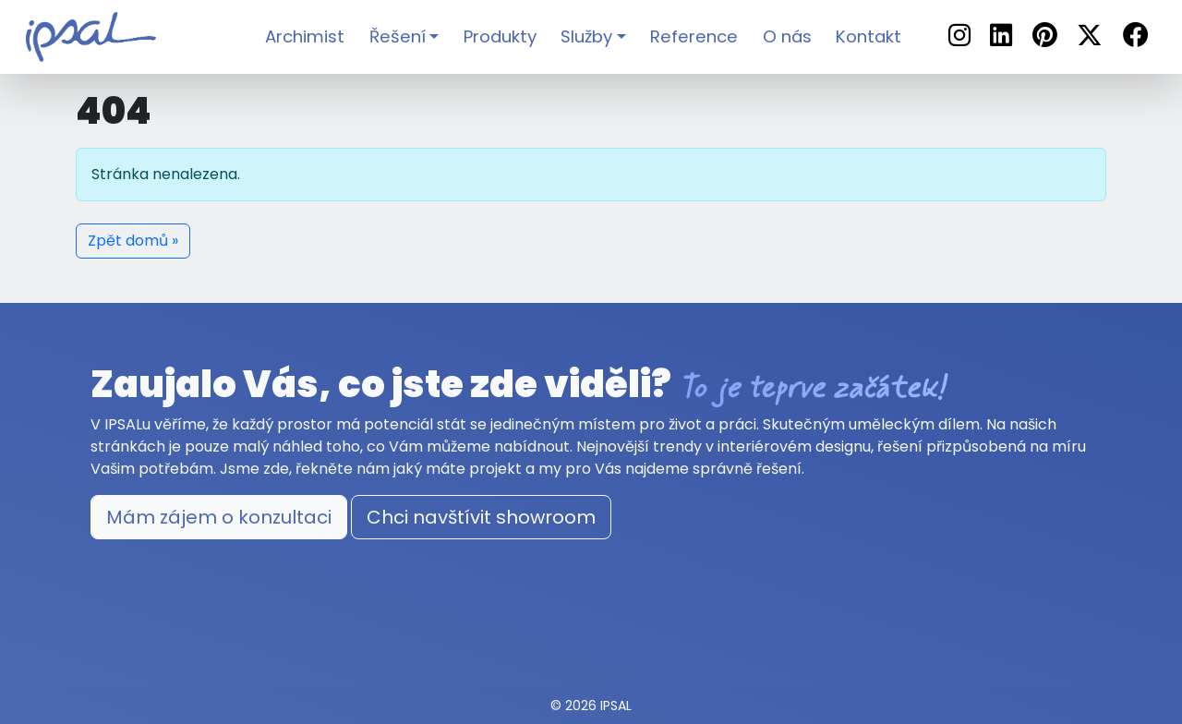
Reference (694, 36)
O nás (787, 36)
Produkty (500, 36)
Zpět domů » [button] (133, 240)
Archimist (304, 36)
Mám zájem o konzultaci (219, 517)
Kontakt (868, 36)
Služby (586, 36)
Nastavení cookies (142, 638)
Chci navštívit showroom (481, 517)
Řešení (397, 36)
